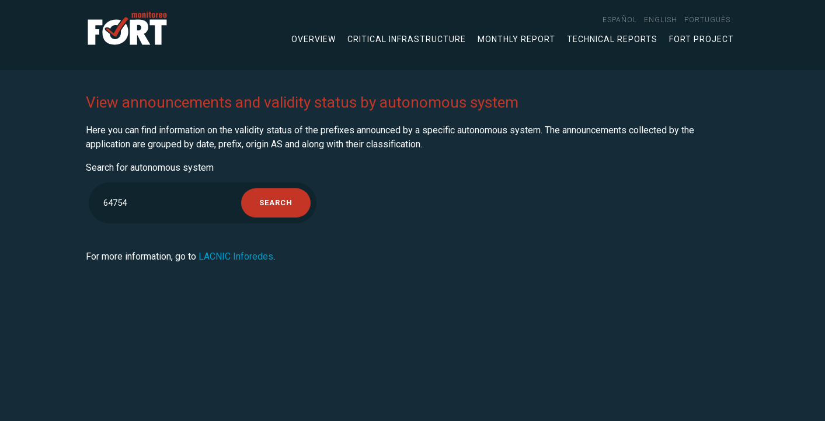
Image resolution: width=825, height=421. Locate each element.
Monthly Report (516, 39)
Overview (313, 39)
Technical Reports (612, 39)
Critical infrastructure (406, 39)
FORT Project (701, 39)
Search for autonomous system (150, 167)
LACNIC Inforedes (236, 256)
